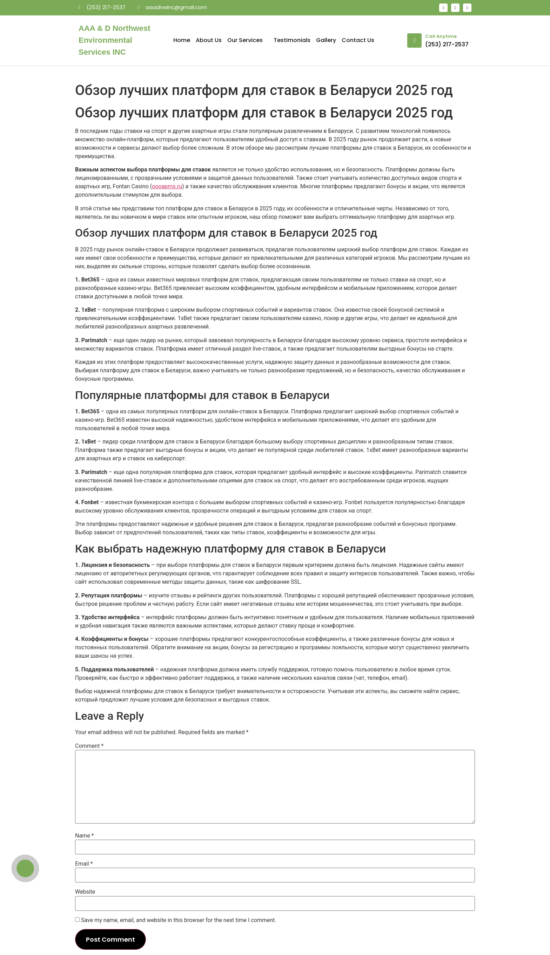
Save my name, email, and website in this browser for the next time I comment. (178, 920)
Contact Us (358, 40)
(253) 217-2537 (447, 44)
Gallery (326, 40)
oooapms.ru (167, 186)
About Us (209, 40)
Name (84, 836)
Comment (89, 746)
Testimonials (292, 40)
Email (84, 864)
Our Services (247, 40)
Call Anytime (441, 36)
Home (181, 40)
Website (85, 892)
